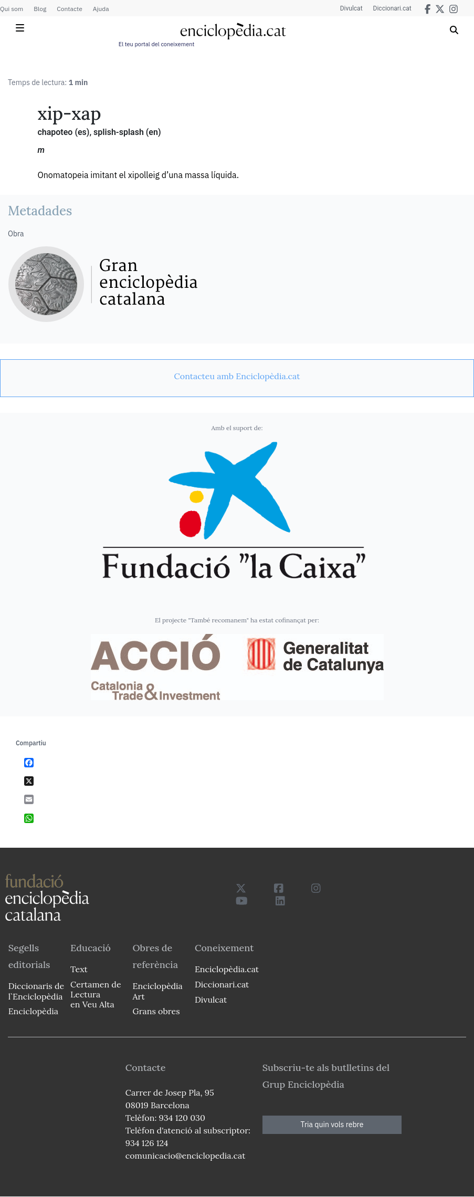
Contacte (69, 9)
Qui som (11, 9)
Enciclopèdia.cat (227, 969)
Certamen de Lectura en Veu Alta (95, 994)
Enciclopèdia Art (157, 991)
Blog (40, 9)
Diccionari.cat (392, 8)
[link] (237, 376)
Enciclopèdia (33, 1011)
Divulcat (351, 8)
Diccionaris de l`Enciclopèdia (36, 991)
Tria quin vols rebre (332, 1124)
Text (79, 969)
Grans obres (156, 1011)
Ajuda (101, 9)
